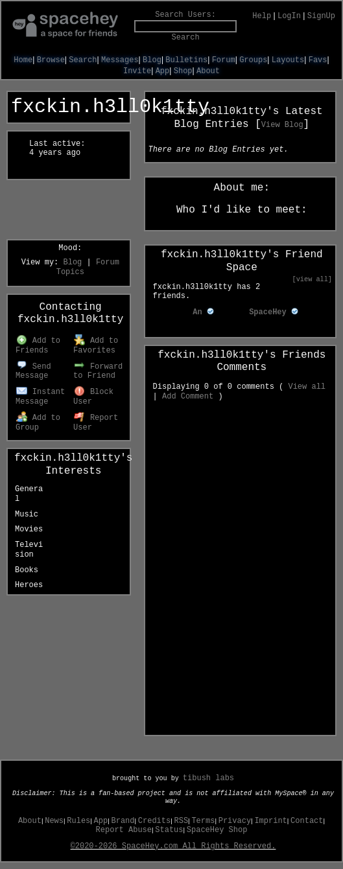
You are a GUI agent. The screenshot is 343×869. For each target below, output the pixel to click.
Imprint (270, 821)
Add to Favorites (95, 345)
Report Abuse (124, 830)
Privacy (235, 821)
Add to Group (38, 422)
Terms (203, 821)
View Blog (282, 125)
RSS (181, 821)
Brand (123, 821)
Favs (318, 60)
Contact (306, 821)
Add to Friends (38, 345)
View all (306, 386)
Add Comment (187, 396)
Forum (223, 60)
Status (169, 830)
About (208, 71)
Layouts (288, 60)
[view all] (312, 279)
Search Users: (185, 14)
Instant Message (40, 397)
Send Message (33, 371)
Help (261, 16)
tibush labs (208, 778)
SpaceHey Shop (217, 830)
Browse (51, 60)
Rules (78, 821)
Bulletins (186, 60)
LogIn (289, 16)
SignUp (321, 16)
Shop (183, 71)
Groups (253, 60)
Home (23, 60)
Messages (120, 60)
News (54, 821)
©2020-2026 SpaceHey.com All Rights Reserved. (173, 846)
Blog (152, 60)
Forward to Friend (98, 371)
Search (186, 37)
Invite (137, 71)
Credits (154, 821)
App (163, 71)
